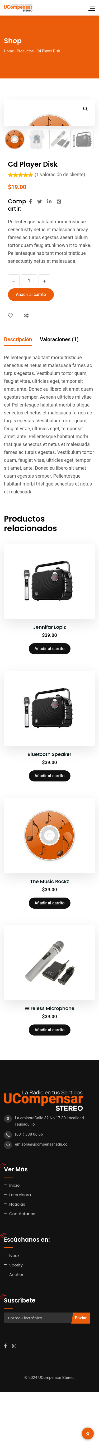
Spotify (16, 1319)
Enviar (81, 1371)
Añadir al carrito (31, 348)
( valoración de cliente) (60, 228)
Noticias (17, 1258)
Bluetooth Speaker (50, 808)
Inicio (14, 1239)
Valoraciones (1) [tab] (59, 393)
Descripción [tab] (18, 393)
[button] (85, 109)
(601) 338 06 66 (29, 1188)
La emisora (20, 1248)
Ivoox (14, 1309)
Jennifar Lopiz (49, 681)
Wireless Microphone (49, 1062)
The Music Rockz (49, 935)
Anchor (16, 1328)
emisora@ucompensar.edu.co (41, 1198)
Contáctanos (22, 1267)
